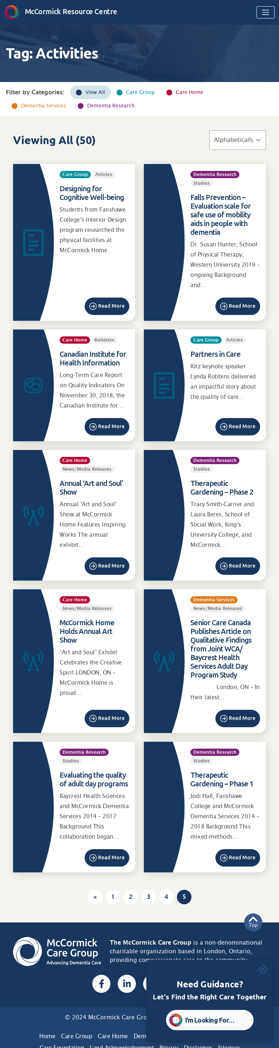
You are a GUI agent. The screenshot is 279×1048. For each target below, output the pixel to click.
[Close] (263, 969)
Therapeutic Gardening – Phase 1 (221, 779)
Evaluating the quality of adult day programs (94, 779)
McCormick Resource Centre (60, 11)
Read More (111, 306)
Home (47, 1036)
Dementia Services (43, 106)
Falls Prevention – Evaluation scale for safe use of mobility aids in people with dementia (220, 214)
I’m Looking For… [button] (209, 1020)
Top (253, 922)
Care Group (140, 92)
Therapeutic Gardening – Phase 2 (221, 487)
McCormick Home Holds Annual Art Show (87, 631)
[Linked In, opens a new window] (127, 984)
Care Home (189, 92)
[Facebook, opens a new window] (101, 984)
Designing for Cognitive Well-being (92, 192)
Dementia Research (111, 106)
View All (95, 92)
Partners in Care (215, 354)
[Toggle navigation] (265, 12)
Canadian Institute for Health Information (93, 358)
